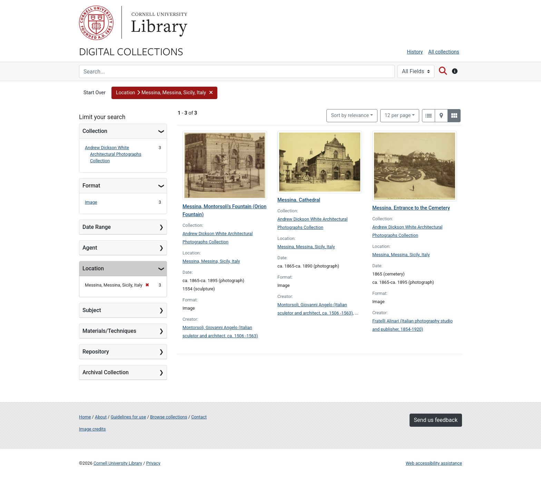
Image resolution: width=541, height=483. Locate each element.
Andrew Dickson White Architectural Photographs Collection (113, 154)
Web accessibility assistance (434, 463)
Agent (89, 247)
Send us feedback (436, 420)
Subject (91, 310)
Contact (199, 416)
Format (91, 185)
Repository (95, 351)
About (101, 416)
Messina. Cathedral (298, 200)
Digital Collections (131, 51)
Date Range (96, 227)
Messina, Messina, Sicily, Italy (211, 261)
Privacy (153, 463)
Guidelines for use (128, 416)
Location (93, 268)
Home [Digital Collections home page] (85, 416)
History (415, 52)
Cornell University (96, 23)
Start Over (94, 93)
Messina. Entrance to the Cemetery (411, 208)
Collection (94, 131)
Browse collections (168, 416)
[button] (164, 93)
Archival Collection (105, 372)
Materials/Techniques (109, 331)
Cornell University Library (118, 463)
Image (91, 202)
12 (398, 115)
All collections (443, 52)
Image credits (92, 429)
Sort (350, 115)
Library (158, 23)
